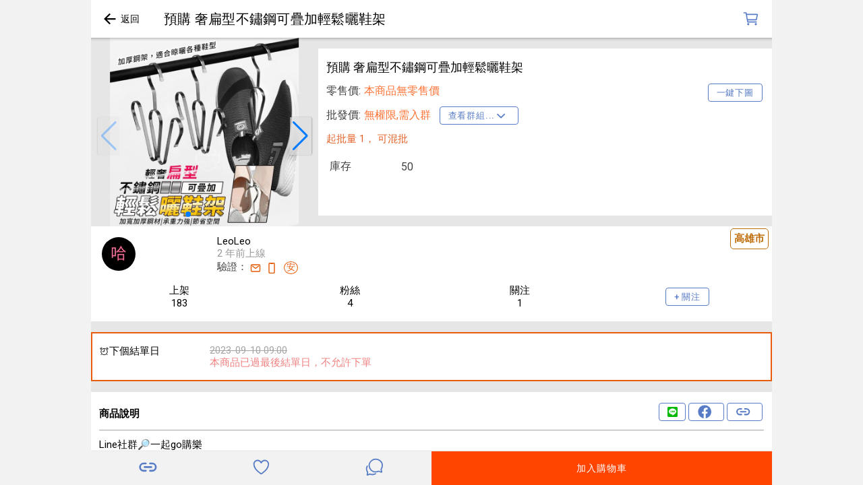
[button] (108, 136)
